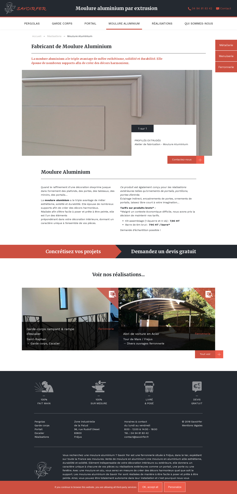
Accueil (36, 36)
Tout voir (205, 354)
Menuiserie (226, 56)
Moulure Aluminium (124, 23)
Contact (225, 8)
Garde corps (62, 23)
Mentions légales (192, 425)
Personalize (175, 487)
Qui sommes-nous (199, 23)
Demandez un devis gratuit (163, 251)
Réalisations (162, 23)
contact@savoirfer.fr (136, 436)
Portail (90, 23)
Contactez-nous (182, 159)
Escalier (39, 433)
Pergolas (32, 23)
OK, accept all (150, 487)
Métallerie (226, 45)
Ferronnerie (226, 67)
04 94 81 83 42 (202, 8)
